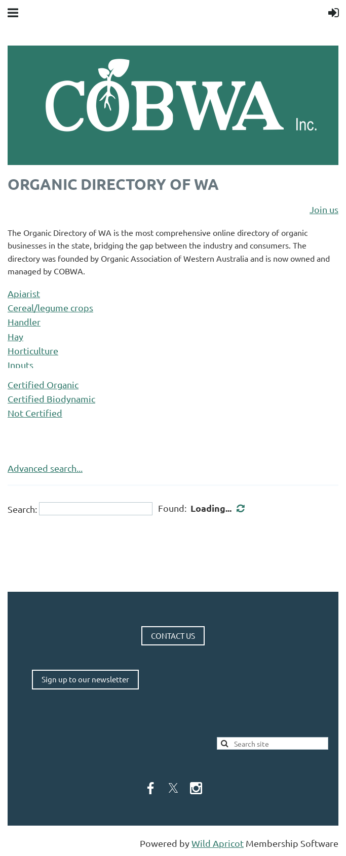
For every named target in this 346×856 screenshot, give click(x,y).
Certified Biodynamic (51, 398)
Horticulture (33, 350)
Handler (24, 321)
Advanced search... (45, 468)
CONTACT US (173, 635)
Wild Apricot (217, 843)
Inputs (20, 364)
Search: (22, 508)
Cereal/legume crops (50, 307)
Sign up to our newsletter (85, 679)
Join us (324, 209)
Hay (15, 336)
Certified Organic (43, 384)
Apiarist (24, 293)
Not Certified (35, 412)
